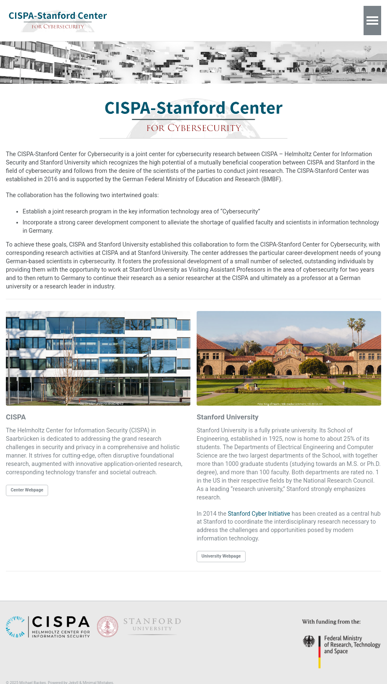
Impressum (243, 20)
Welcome (145, 20)
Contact (206, 20)
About (177, 20)
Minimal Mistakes (97, 670)
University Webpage (221, 543)
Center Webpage (27, 486)
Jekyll (73, 670)
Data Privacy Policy (295, 20)
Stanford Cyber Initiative (258, 501)
